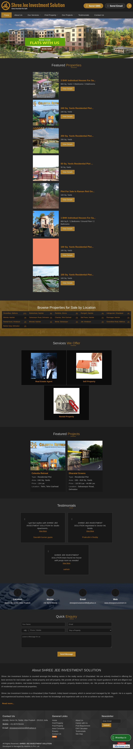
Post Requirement (83, 726)
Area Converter (58, 728)
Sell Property (89, 381)
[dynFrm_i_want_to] (90, 630)
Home (6, 15)
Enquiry (55, 731)
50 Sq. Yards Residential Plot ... (77, 163)
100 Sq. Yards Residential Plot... (77, 247)
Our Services (34, 15)
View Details (68, 89)
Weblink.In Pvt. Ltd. (32, 746)
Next (99, 466)
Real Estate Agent (43, 381)
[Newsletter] (111, 721)
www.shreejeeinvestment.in (115, 603)
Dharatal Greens (77, 473)
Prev (34, 466)
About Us (18, 15)
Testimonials (83, 15)
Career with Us (82, 723)
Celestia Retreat (40, 473)
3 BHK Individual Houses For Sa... (78, 80)
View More (43, 531)
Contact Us (99, 15)
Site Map (79, 734)
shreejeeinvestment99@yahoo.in (83, 603)
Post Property (57, 726)
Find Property (51, 15)
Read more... (8, 703)
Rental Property (66, 416)
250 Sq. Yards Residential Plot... (77, 136)
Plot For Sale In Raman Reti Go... (77, 191)
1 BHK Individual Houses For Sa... (78, 218)
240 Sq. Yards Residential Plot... (77, 108)
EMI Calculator (82, 728)
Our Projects (68, 15)
